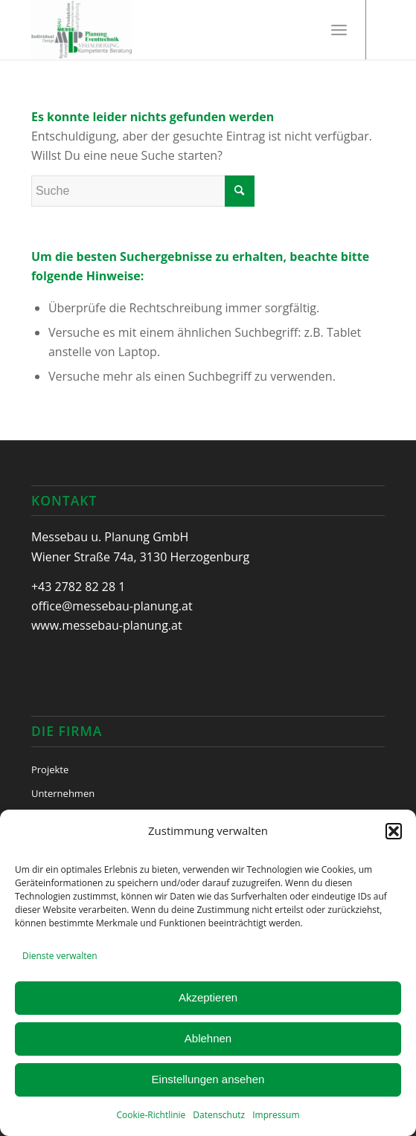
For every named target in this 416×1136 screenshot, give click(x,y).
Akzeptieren (208, 997)
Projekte (49, 769)
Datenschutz (219, 1114)
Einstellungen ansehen (208, 1079)
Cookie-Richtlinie (150, 1114)
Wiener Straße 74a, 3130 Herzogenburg (140, 557)
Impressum (275, 1114)
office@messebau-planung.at (112, 606)
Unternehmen (63, 793)
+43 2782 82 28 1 (78, 586)
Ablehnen (208, 1038)
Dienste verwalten (59, 955)
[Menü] (339, 30)
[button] (393, 831)
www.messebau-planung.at (106, 625)
